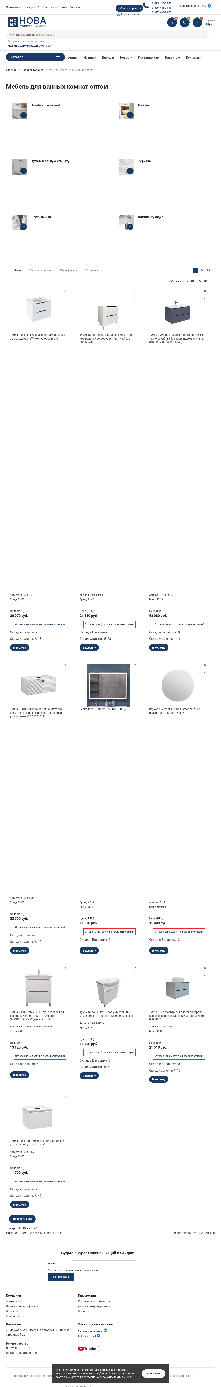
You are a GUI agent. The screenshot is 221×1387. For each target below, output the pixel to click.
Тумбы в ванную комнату (50, 161)
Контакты (193, 57)
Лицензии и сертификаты (22, 1306)
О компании (14, 7)
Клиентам (172, 57)
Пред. (23, 1233)
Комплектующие (150, 217)
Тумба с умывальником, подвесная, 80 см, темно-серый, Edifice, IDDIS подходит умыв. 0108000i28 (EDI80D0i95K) (176, 338)
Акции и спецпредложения (95, 1306)
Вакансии (12, 1311)
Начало (11, 1233)
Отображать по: (187, 281)
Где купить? (32, 7)
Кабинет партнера (129, 8)
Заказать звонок (189, 5)
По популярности (40, 270)
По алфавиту (68, 270)
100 (206, 281)
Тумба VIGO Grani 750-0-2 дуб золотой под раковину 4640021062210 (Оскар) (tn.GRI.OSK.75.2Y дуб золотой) (37, 1015)
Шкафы (144, 105)
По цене (91, 270)
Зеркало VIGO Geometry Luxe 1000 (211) (105, 709)
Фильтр (19, 270)
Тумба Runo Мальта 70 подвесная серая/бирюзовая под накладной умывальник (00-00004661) (177, 1015)
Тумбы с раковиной (46, 105)
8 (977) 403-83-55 (161, 12)
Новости (126, 57)
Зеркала (144, 161)
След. (48, 1233)
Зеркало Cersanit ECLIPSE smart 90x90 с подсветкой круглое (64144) (174, 710)
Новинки (90, 57)
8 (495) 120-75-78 (161, 3)
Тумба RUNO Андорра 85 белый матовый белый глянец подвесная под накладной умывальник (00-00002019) (36, 712)
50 (201, 281)
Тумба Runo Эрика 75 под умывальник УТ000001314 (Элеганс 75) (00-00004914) (106, 1013)
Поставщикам (148, 57)
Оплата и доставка (54, 7)
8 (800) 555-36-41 (161, 7)
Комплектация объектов (94, 1301)
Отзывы (75, 7)
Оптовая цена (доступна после (39, 623)
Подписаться (61, 1276)
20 (196, 281)
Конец (59, 1233)
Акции (73, 57)
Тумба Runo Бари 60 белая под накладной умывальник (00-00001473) (37, 1142)
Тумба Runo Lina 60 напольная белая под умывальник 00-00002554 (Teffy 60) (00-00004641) (106, 338)
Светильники (41, 217)
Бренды (108, 57)
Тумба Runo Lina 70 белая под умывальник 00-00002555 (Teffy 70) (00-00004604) (37, 336)
